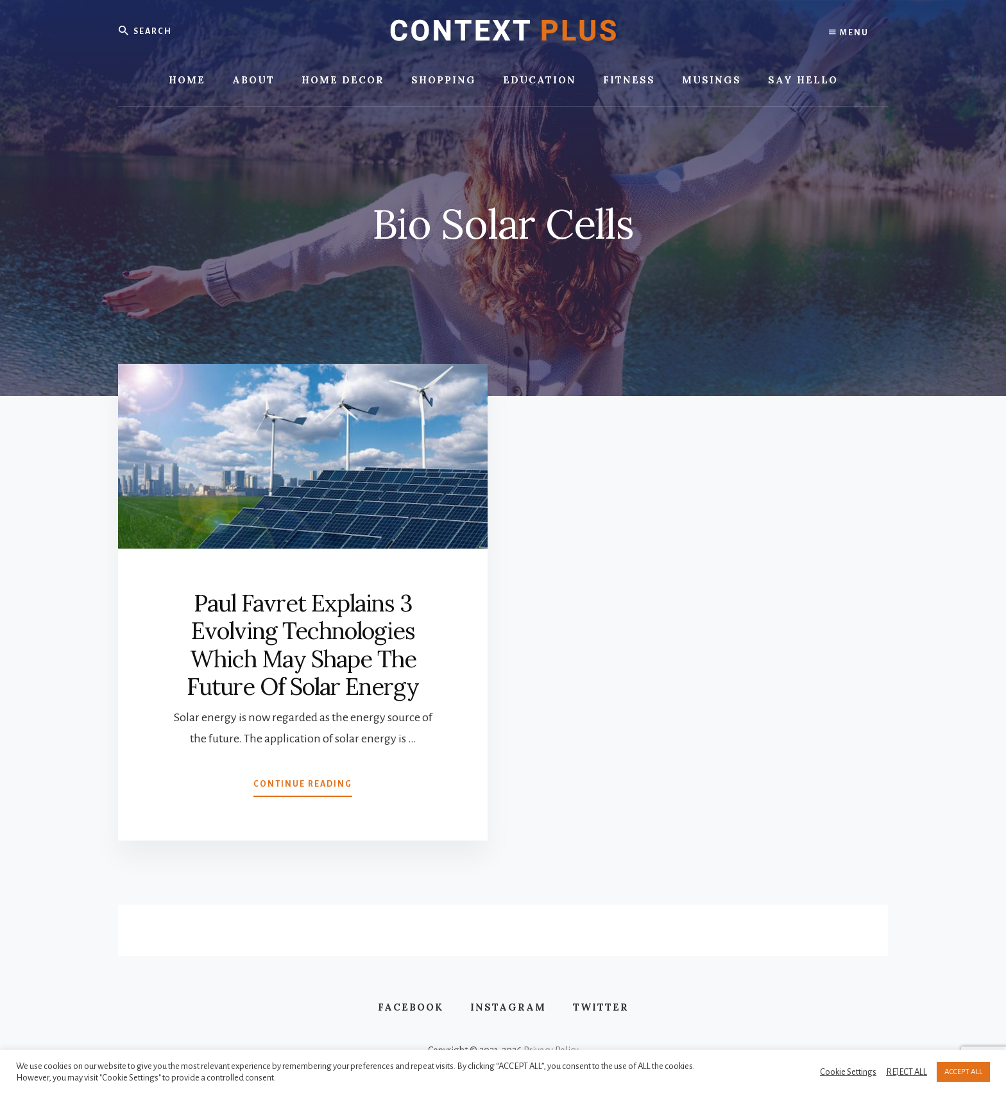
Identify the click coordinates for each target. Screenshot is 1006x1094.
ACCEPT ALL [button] (963, 1072)
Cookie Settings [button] (848, 1072)
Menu (849, 32)
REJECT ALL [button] (906, 1072)
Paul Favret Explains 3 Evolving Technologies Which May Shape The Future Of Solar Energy (303, 644)
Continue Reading (302, 786)
